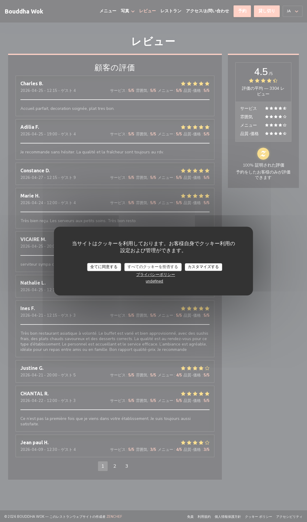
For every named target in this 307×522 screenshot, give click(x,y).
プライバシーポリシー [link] (155, 274)
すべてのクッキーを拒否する (152, 267)
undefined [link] (154, 281)
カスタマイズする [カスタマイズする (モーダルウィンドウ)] (203, 267)
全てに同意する (104, 267)
